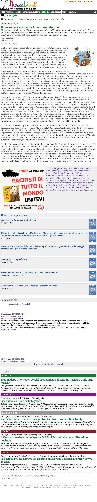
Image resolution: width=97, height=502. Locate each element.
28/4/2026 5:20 (18, 359)
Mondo (18, 12)
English (72, 12)
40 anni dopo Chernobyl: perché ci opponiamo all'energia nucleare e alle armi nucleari (47, 381)
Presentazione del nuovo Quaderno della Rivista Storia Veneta (29, 272)
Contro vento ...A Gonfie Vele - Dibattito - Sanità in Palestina (29, 285)
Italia (21, 19)
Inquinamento (10, 19)
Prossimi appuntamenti (16, 215)
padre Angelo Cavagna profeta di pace (18, 220)
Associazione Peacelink (19, 304)
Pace (3, 12)
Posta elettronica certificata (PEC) (64, 487)
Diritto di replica (45, 487)
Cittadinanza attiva (31, 12)
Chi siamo (71, 1)
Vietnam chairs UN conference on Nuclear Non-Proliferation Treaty (41, 419)
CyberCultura (9, 394)
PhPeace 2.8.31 (68, 485)
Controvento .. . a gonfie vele (14, 259)
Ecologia (45, 12)
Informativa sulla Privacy (84, 485)
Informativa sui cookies (30, 487)
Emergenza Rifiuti (33, 19)
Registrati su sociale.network (48, 364)
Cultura (9, 12)
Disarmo (5, 431)
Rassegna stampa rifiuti (54, 19)
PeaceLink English (11, 413)
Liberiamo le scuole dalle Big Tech (21, 401)
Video (65, 12)
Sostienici (88, 1)
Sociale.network (9, 299)
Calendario (56, 12)
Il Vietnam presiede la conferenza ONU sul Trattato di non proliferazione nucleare (44, 439)
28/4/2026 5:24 (18, 314)
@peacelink (6, 314)
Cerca (79, 1)
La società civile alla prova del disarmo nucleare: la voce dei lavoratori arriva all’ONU (46, 460)
